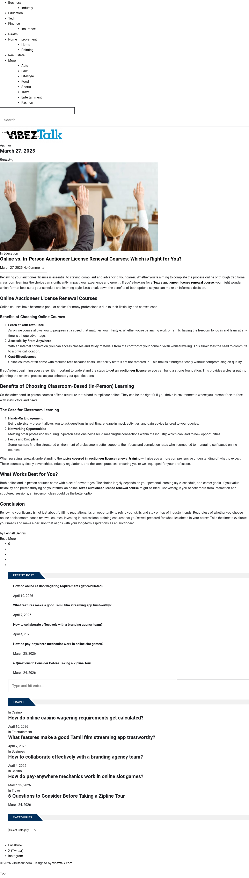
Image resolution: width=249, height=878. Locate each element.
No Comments (33, 268)
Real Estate (16, 55)
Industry (27, 8)
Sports (26, 87)
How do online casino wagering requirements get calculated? (58, 586)
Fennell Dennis (15, 533)
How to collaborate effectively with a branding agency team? (58, 625)
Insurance (28, 29)
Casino (17, 712)
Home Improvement (22, 39)
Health (13, 34)
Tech (11, 18)
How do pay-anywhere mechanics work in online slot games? (58, 644)
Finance (14, 23)
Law (24, 71)
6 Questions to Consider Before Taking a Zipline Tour (52, 663)
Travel (25, 92)
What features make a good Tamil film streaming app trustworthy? (62, 605)
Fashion (27, 102)
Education (15, 13)
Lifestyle (27, 76)
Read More (8, 539)
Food (25, 81)
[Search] (37, 110)
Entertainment (31, 97)
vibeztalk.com (62, 863)
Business (14, 3)
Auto (24, 66)
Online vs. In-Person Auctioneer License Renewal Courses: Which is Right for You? (91, 259)
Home (25, 45)
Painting (27, 50)
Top (3, 873)
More (12, 61)
